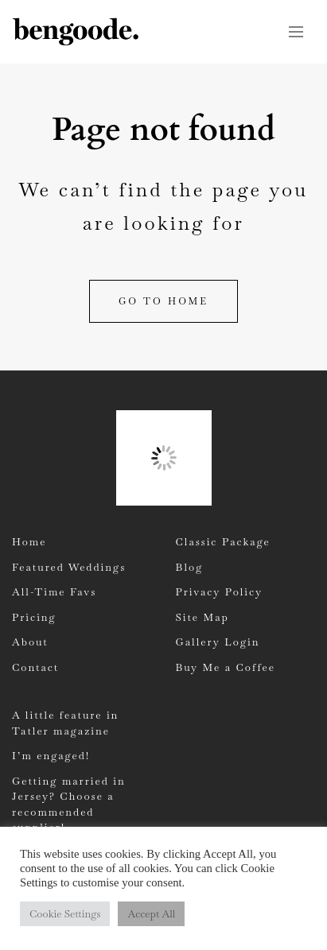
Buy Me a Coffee (225, 667)
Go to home (163, 301)
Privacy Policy (219, 592)
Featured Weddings (69, 567)
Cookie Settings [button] (64, 914)
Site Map (202, 617)
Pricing (34, 617)
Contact (35, 667)
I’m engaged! (51, 755)
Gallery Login (218, 642)
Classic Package (223, 542)
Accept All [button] (151, 914)
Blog (190, 567)
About (30, 642)
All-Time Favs (54, 592)
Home (29, 542)
